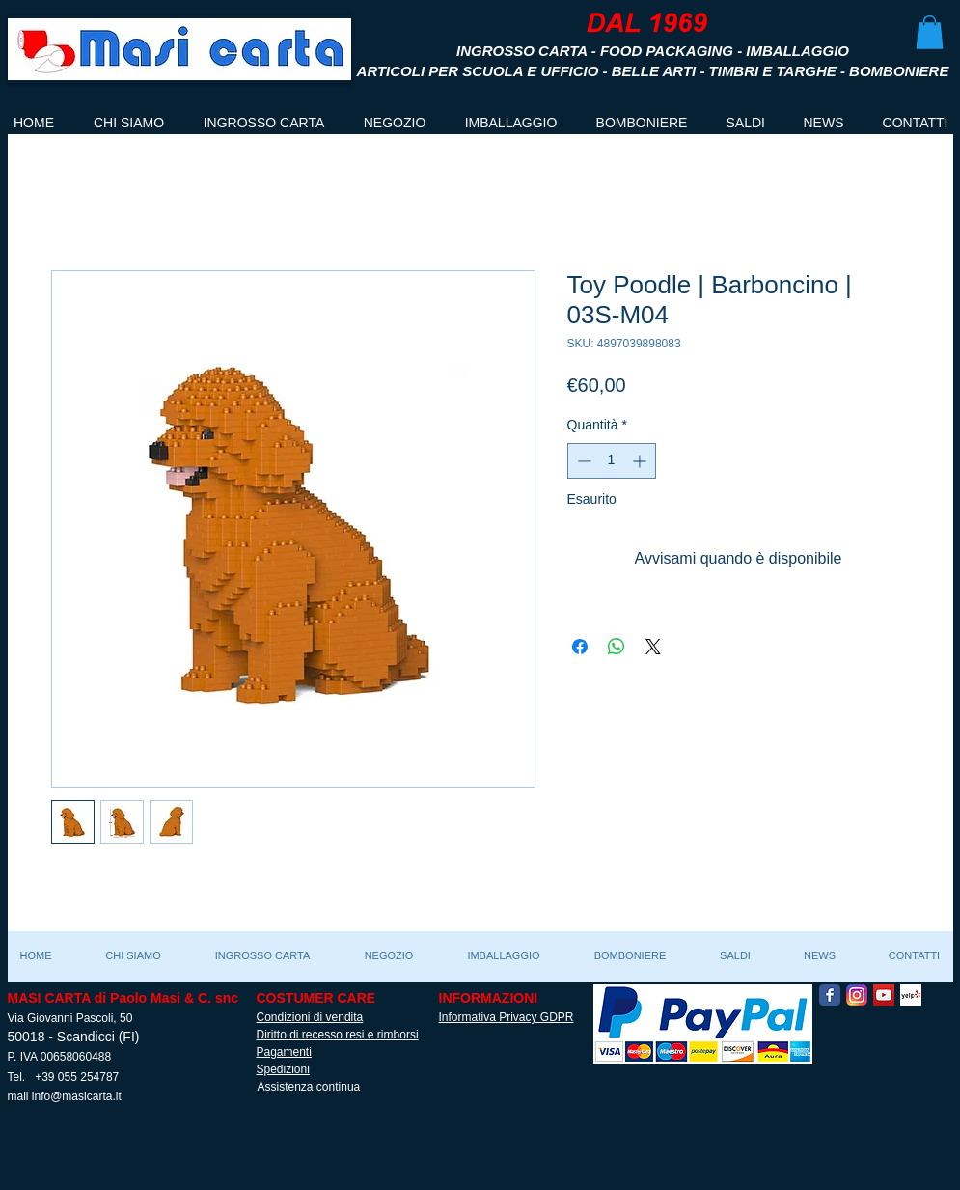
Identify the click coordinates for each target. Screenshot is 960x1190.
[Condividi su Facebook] (579, 646)
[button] (930, 32)
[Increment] (641, 461)
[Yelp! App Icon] (910, 995)
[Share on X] (653, 646)
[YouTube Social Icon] (883, 995)
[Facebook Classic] (829, 995)
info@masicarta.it (77, 1096)
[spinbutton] (611, 461)
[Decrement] (582, 461)
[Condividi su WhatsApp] (616, 646)
